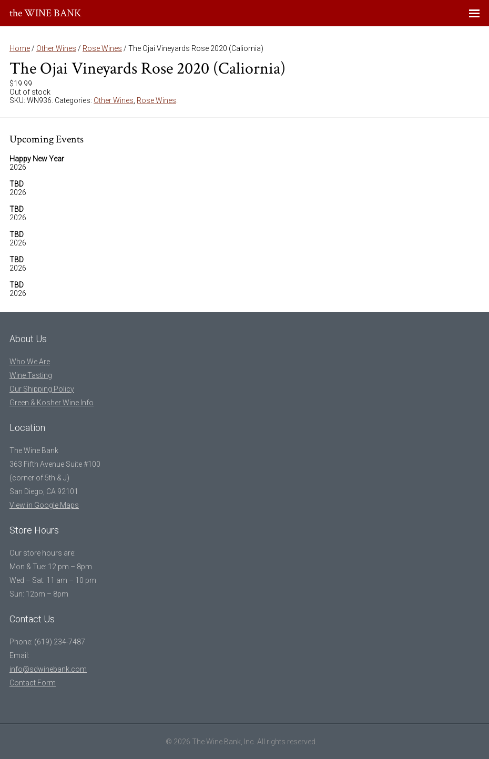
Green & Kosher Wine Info (51, 402)
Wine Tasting (30, 375)
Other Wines (56, 48)
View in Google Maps (44, 505)
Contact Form (32, 683)
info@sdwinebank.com (48, 669)
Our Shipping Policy (41, 389)
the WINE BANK (45, 13)
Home (19, 48)
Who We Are (29, 361)
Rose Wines (102, 48)
